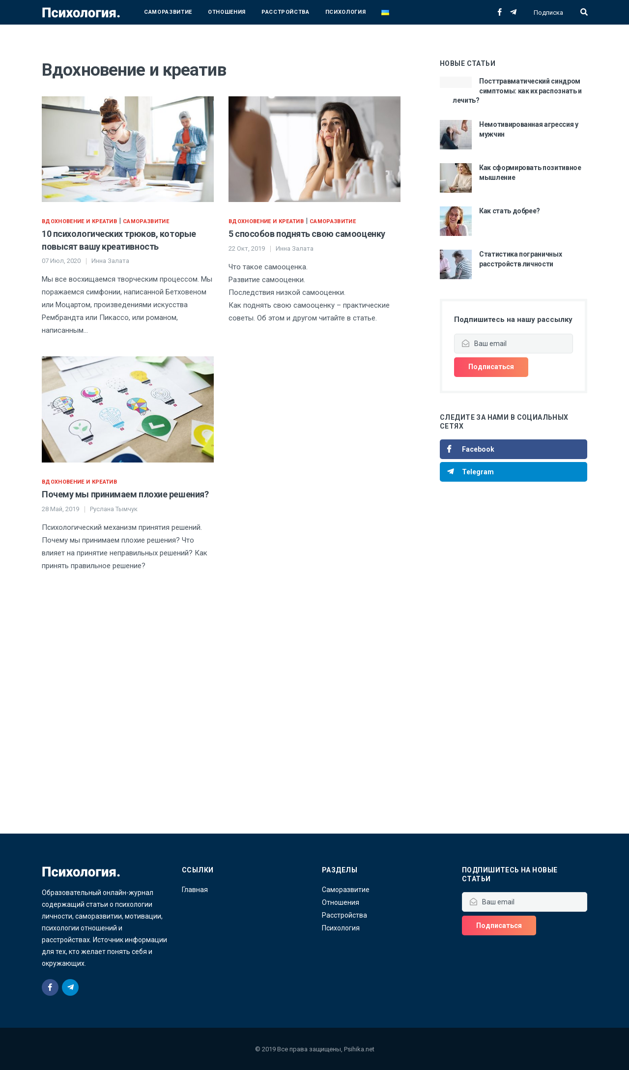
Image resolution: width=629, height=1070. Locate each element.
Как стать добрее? (509, 211)
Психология (345, 12)
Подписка (548, 12)
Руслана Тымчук (114, 509)
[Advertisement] (513, 671)
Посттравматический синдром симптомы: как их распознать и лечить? (517, 90)
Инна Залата (110, 260)
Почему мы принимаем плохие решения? (125, 494)
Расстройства (285, 12)
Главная (195, 890)
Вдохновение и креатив (79, 221)
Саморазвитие (168, 12)
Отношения (227, 12)
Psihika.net (359, 1049)
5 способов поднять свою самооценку (307, 234)
